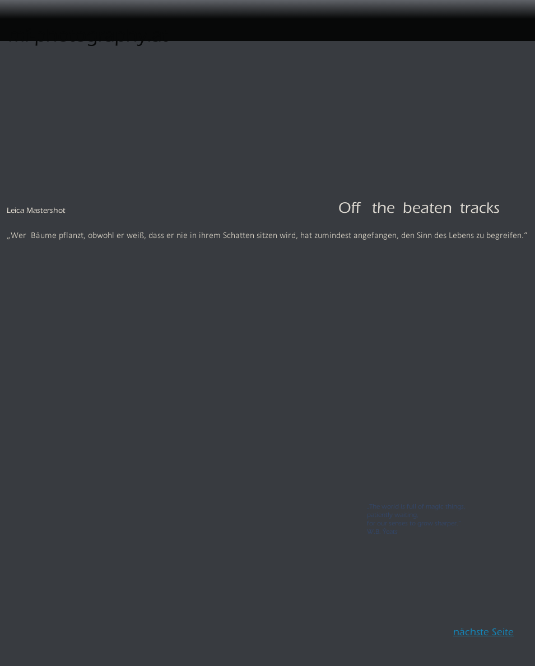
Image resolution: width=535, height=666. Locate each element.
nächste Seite (483, 629)
